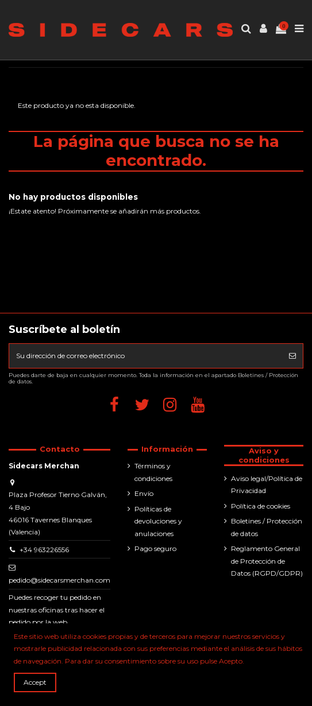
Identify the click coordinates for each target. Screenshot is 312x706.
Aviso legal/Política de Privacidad (266, 484)
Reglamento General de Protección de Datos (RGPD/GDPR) (267, 560)
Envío (143, 493)
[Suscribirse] (292, 356)
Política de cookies (260, 506)
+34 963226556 (44, 549)
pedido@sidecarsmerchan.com (59, 580)
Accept (35, 682)
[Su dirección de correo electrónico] (145, 356)
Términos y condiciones (153, 472)
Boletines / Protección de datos (266, 527)
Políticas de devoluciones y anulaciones (158, 521)
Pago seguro (155, 548)
